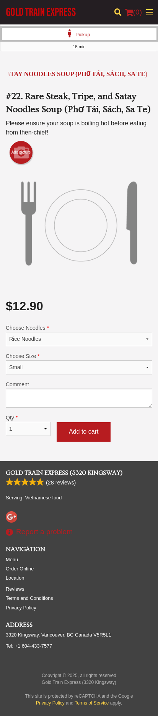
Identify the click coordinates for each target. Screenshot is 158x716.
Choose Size (79, 363)
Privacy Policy (21, 608)
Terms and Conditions (29, 598)
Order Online (20, 569)
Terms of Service (92, 703)
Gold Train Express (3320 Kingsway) (64, 473)
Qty (28, 425)
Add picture (21, 152)
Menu (12, 559)
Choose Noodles (79, 335)
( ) (133, 12)
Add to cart (83, 431)
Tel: (29, 646)
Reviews (15, 589)
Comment (79, 394)
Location (15, 578)
